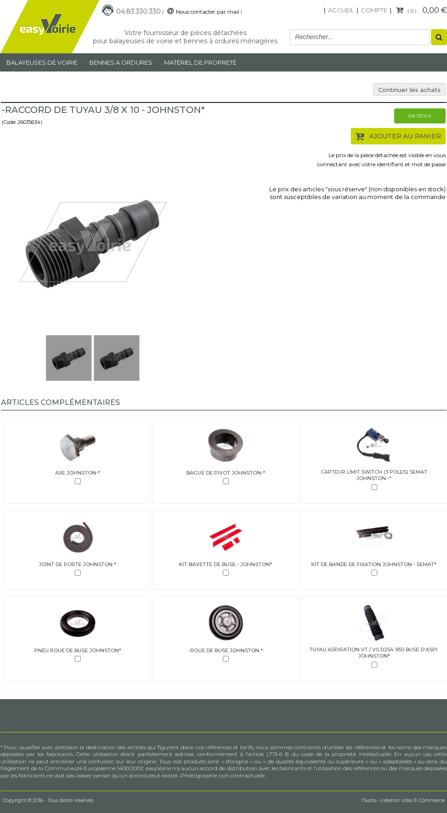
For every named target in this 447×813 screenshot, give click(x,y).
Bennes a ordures (120, 62)
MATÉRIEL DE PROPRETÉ (200, 62)
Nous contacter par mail (207, 11)
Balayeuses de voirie (41, 62)
